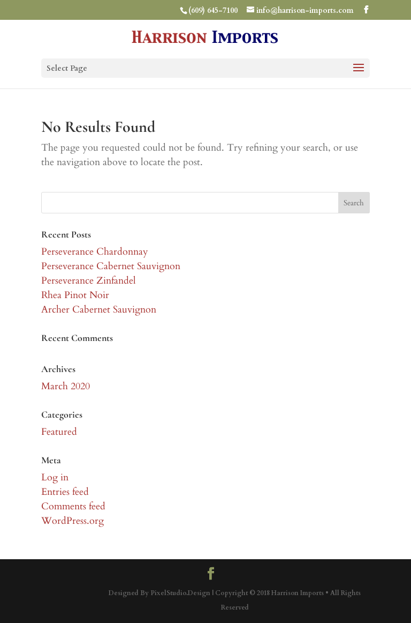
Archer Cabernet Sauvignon (98, 309)
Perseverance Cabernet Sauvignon (110, 266)
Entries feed (65, 492)
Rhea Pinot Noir (75, 295)
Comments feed (73, 506)
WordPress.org (72, 521)
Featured (59, 432)
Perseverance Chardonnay (94, 251)
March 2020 (65, 386)
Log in (54, 477)
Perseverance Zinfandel (88, 280)
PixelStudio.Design (180, 593)
